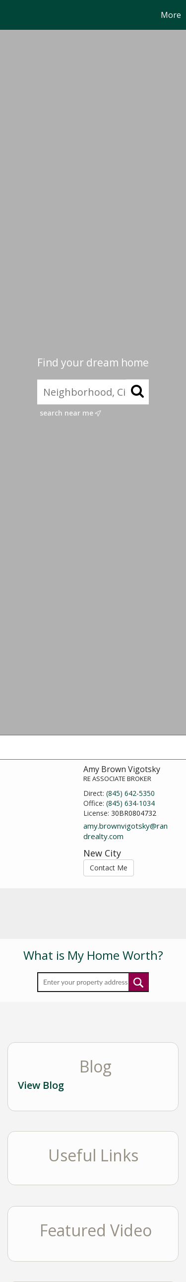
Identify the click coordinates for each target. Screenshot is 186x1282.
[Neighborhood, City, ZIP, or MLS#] (93, 392)
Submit (138, 982)
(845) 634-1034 (130, 803)
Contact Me (108, 867)
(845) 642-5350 (130, 793)
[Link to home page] (9, 15)
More (171, 14)
